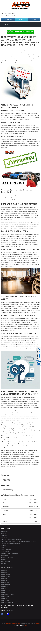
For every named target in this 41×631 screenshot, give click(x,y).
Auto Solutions (7, 139)
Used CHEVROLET (6, 576)
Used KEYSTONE (6, 590)
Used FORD (4, 578)
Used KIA (3, 592)
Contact (34, 19)
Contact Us (4, 537)
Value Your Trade (5, 561)
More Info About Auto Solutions (9, 553)
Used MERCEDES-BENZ (7, 594)
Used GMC (4, 580)
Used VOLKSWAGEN (7, 602)
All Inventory (8, 19)
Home (2, 547)
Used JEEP (4, 588)
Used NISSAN (5, 596)
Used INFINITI (5, 586)
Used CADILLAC (5, 574)
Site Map (3, 563)
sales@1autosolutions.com (10, 490)
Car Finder (4, 535)
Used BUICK (4, 572)
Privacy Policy (4, 555)
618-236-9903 (8, 11)
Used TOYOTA (5, 600)
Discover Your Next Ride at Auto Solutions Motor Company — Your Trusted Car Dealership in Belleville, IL (18, 542)
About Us (3, 533)
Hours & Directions (6, 549)
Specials (3, 559)
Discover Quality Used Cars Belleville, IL (11, 539)
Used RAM (4, 598)
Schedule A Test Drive (7, 557)
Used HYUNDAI (5, 584)
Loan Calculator (5, 551)
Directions (21, 19)
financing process (14, 125)
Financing (3, 545)
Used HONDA (5, 582)
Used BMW (4, 570)
